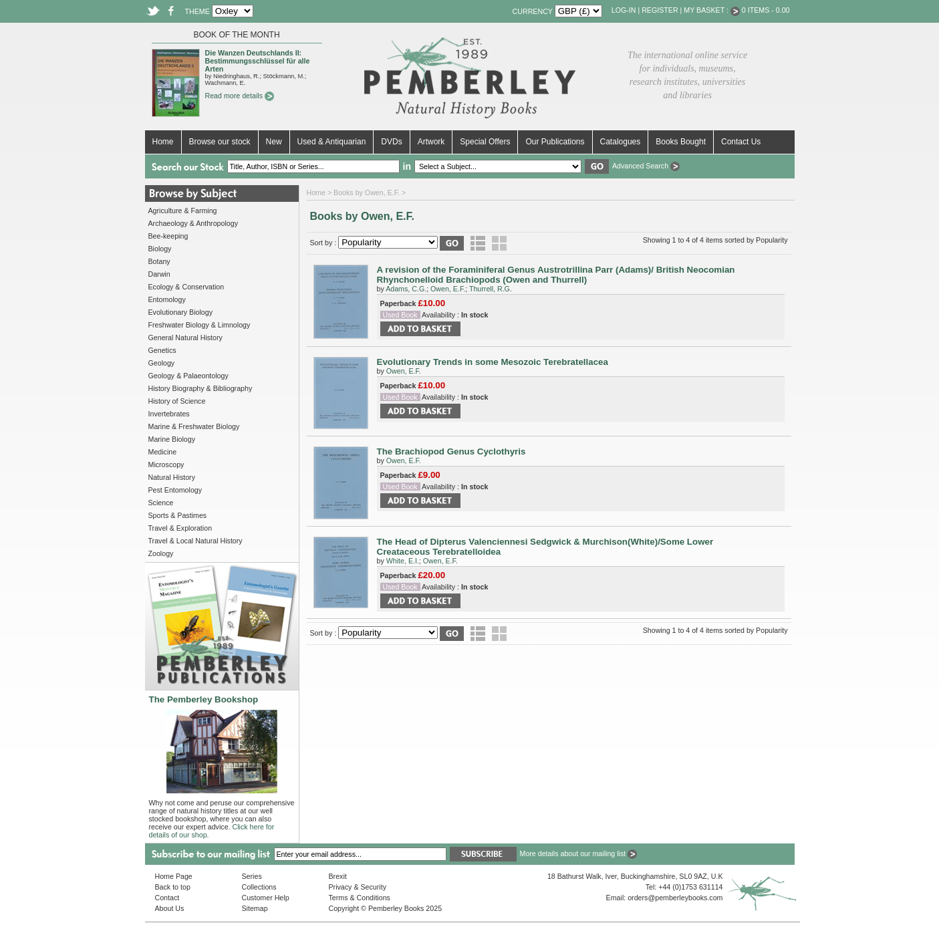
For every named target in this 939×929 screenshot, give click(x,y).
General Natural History (185, 338)
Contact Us (741, 141)
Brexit (338, 876)
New (274, 141)
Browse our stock (220, 141)
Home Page (173, 876)
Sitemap (255, 908)
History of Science (177, 401)
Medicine (162, 452)
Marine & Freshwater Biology (194, 426)
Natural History (171, 477)
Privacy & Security (357, 887)
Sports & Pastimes (177, 515)
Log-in (624, 10)
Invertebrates (169, 414)
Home (163, 141)
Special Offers (485, 141)
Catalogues (620, 141)
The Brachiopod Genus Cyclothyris (451, 451)
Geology (161, 363)
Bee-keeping (168, 236)
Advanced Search (646, 166)
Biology (160, 249)
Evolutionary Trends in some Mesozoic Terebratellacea (492, 362)
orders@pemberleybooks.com (675, 898)
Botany (159, 261)
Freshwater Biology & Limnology (199, 325)
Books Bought (681, 141)
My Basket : (712, 10)
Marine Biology (171, 439)
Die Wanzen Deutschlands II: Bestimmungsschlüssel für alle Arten (257, 61)
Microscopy (166, 464)
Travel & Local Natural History (195, 541)
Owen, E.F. (447, 289)
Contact (167, 898)
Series (252, 876)
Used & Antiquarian (331, 141)
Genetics (162, 350)
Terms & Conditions (359, 898)
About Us (169, 908)
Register (660, 10)
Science (161, 503)
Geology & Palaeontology (188, 376)
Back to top (172, 887)
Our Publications (554, 141)
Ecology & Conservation (186, 287)
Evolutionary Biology (180, 312)
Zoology (161, 553)
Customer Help (265, 898)
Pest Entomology (175, 490)
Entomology (167, 299)
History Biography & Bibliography (200, 388)
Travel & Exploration (180, 528)
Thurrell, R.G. (490, 289)
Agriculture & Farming (182, 211)
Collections (259, 887)
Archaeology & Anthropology (193, 223)
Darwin (159, 274)
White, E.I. (402, 561)
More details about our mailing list (579, 853)
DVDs (391, 141)
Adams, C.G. (406, 289)
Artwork (431, 141)
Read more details (239, 96)
